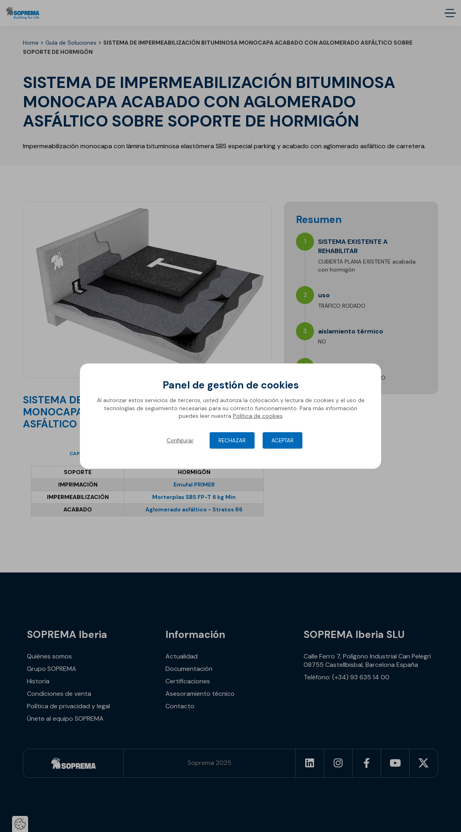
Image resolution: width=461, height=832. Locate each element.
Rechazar (232, 440)
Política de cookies (258, 415)
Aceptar (282, 440)
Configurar (180, 440)
